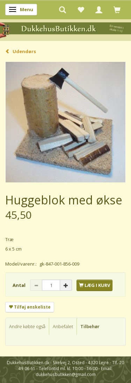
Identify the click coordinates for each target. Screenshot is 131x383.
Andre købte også (27, 326)
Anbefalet (63, 326)
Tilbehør (90, 326)
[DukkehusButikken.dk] (65, 29)
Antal (20, 285)
